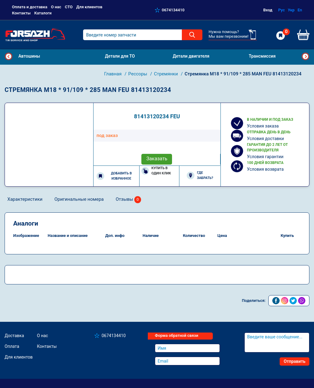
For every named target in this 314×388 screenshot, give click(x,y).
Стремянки (166, 74)
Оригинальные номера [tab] (79, 199)
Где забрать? (200, 175)
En (299, 10)
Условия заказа (263, 126)
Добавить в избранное (114, 176)
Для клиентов (89, 7)
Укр (291, 10)
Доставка (14, 335)
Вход (268, 10)
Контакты (21, 13)
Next (305, 56)
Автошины (29, 56)
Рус (281, 10)
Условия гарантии (265, 156)
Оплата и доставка (29, 7)
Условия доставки (265, 138)
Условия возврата (265, 169)
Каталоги (43, 13)
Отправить (294, 361)
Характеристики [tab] (24, 199)
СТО (69, 7)
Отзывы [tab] (128, 199)
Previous (9, 56)
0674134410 (173, 10)
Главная (113, 74)
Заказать (156, 159)
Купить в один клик (156, 170)
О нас (56, 7)
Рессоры (138, 74)
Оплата (12, 346)
